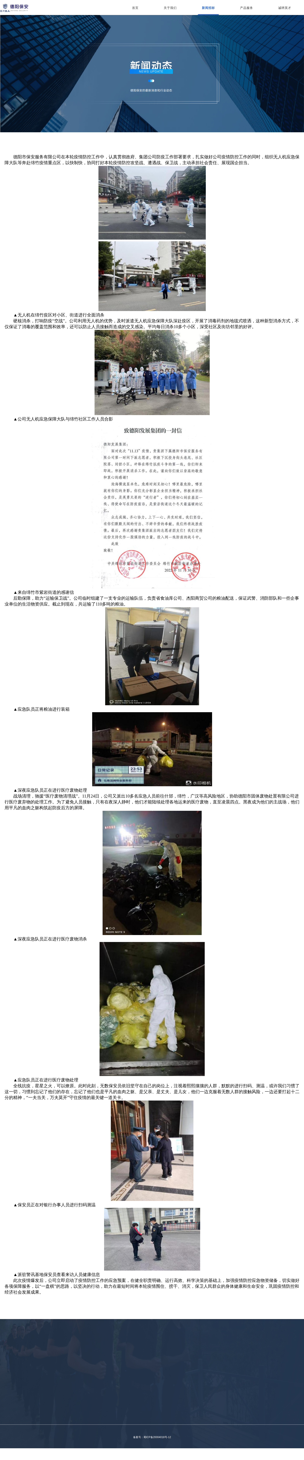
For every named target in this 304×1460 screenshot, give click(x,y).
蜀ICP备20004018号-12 (157, 1437)
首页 (135, 8)
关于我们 (170, 8)
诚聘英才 (284, 8)
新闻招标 (208, 8)
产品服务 (246, 8)
